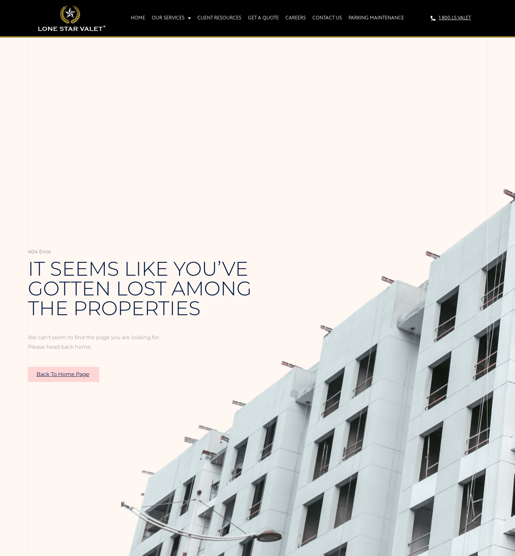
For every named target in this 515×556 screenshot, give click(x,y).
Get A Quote (263, 18)
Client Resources (219, 18)
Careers (295, 18)
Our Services (171, 18)
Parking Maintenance (376, 18)
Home (138, 18)
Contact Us (327, 18)
